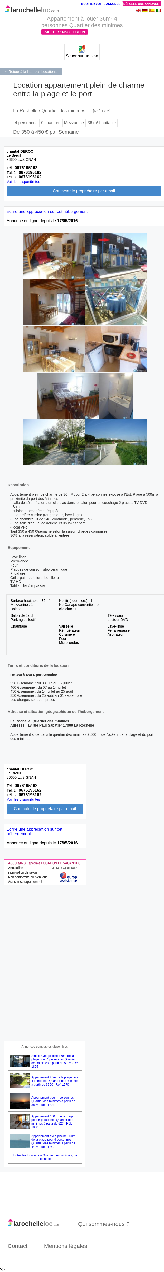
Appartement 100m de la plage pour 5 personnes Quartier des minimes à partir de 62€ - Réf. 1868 (52, 1122)
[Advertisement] (42, 963)
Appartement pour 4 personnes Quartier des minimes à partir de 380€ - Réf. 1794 (53, 1101)
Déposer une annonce (141, 3)
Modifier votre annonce (100, 3)
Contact (17, 1246)
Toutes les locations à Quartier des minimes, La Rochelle (44, 1157)
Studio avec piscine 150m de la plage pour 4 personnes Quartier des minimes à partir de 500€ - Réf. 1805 (55, 1061)
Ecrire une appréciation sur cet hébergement (47, 211)
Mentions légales (65, 1246)
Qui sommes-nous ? (103, 1224)
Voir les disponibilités (23, 182)
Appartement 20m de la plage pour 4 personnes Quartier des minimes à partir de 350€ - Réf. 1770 (55, 1081)
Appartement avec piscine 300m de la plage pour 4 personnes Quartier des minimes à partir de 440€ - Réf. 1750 (53, 1141)
